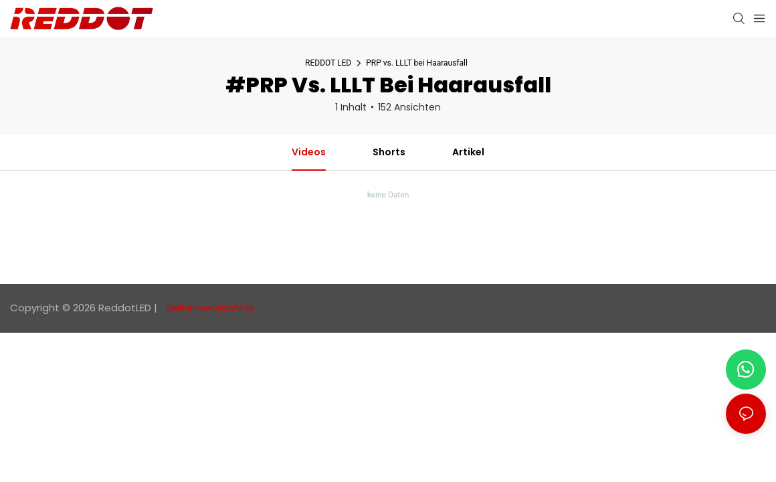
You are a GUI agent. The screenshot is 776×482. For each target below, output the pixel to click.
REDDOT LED (328, 63)
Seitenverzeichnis (209, 308)
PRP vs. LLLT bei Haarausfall (417, 63)
